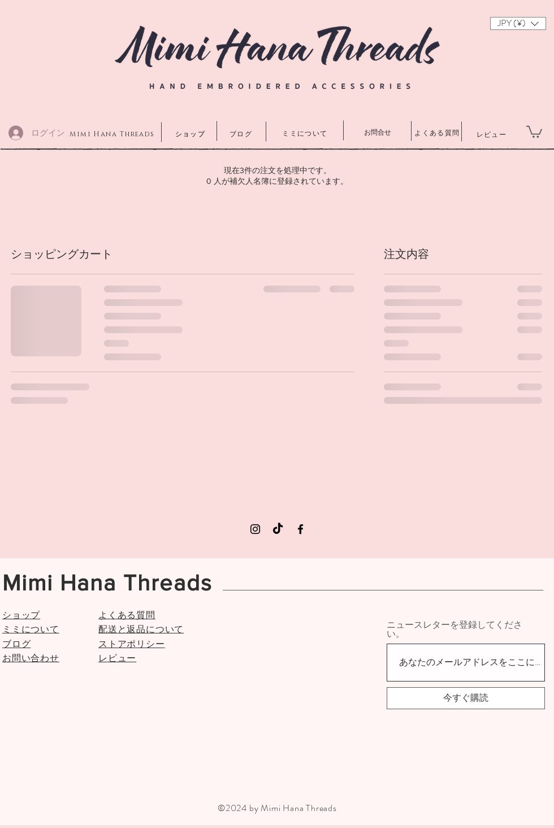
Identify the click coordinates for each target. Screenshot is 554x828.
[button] (518, 23)
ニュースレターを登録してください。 (454, 629)
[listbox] (518, 23)
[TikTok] (277, 529)
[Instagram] (255, 529)
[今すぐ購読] (466, 698)
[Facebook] (300, 529)
